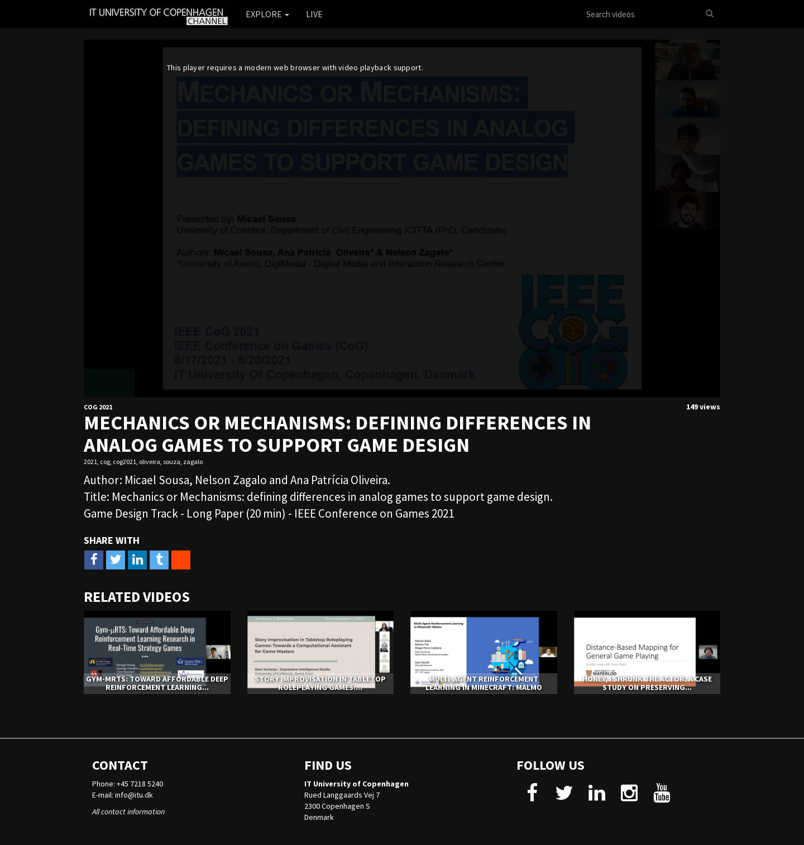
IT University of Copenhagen (356, 784)
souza (171, 461)
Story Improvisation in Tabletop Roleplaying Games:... (320, 683)
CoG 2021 (98, 407)
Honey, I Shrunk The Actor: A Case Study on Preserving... (647, 683)
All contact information (128, 812)
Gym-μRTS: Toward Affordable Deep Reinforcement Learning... (157, 683)
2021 (90, 461)
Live (314, 14)
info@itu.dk (134, 795)
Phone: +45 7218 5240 (127, 784)
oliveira (149, 461)
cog (105, 461)
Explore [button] (267, 14)
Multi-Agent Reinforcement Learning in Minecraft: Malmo (483, 683)
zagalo (193, 461)
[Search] (709, 14)
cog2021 (124, 461)
